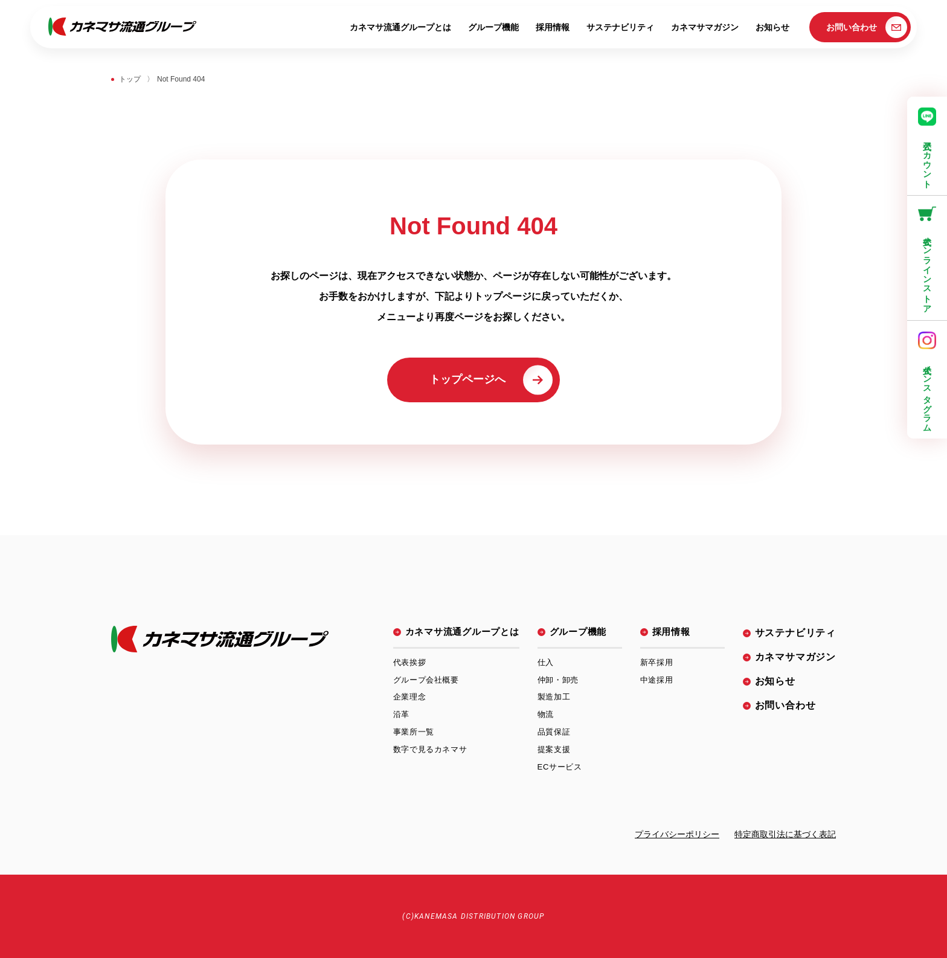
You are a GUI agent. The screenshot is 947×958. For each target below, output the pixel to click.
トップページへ (491, 379)
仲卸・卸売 (558, 679)
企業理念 (409, 696)
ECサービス (560, 766)
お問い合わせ (866, 27)
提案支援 (554, 749)
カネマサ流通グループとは (400, 27)
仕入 (546, 662)
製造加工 (554, 696)
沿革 (401, 714)
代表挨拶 (409, 662)
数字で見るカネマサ (430, 749)
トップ (130, 79)
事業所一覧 (413, 731)
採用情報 (553, 27)
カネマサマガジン (705, 27)
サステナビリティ (620, 27)
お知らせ (772, 27)
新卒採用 (656, 662)
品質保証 (554, 731)
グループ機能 (493, 27)
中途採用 (656, 679)
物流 (546, 714)
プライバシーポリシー (677, 834)
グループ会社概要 (426, 679)
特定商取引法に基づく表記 (785, 834)
